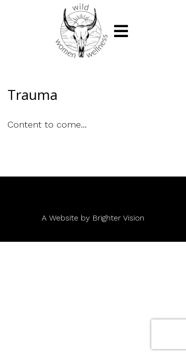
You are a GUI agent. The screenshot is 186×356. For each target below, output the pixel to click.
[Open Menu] (121, 31)
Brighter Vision (118, 217)
